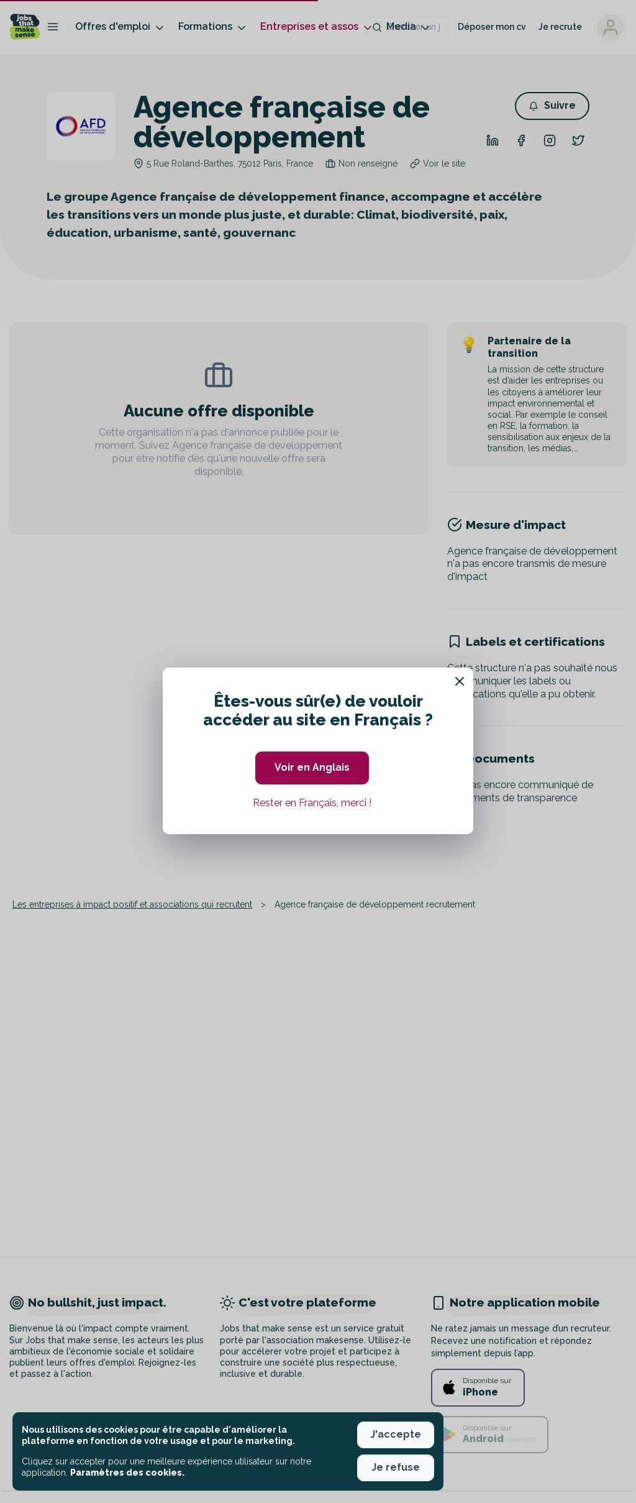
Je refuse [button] (395, 1467)
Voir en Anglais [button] (312, 767)
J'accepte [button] (395, 1434)
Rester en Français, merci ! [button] (312, 803)
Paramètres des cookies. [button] (127, 1473)
